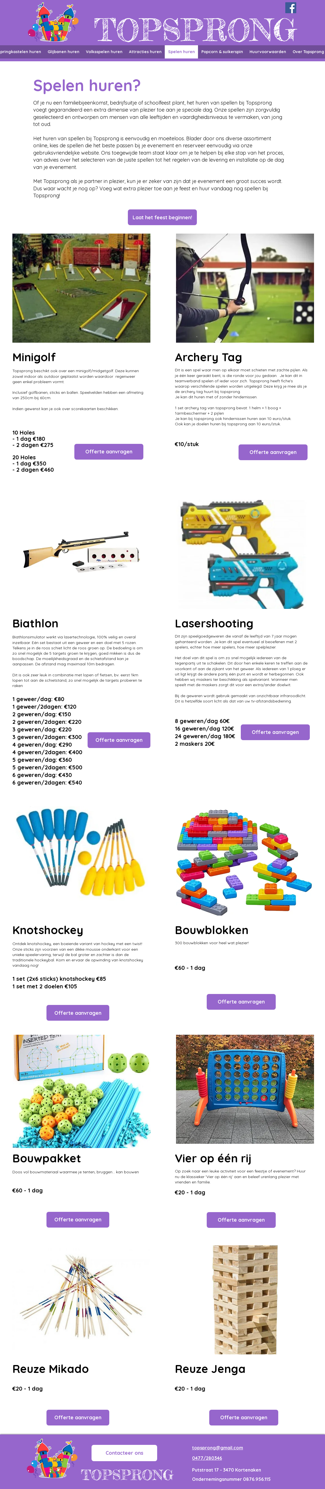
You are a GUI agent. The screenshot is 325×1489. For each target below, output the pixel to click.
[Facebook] (290, 7)
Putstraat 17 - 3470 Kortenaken (226, 1470)
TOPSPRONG (195, 30)
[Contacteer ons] (124, 1453)
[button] (162, 217)
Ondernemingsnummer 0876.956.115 (231, 1479)
